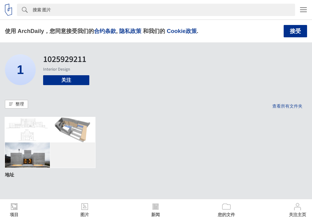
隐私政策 (130, 31)
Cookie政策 (182, 31)
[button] (16, 104)
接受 (295, 31)
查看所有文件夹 (287, 106)
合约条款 (105, 31)
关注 (66, 80)
